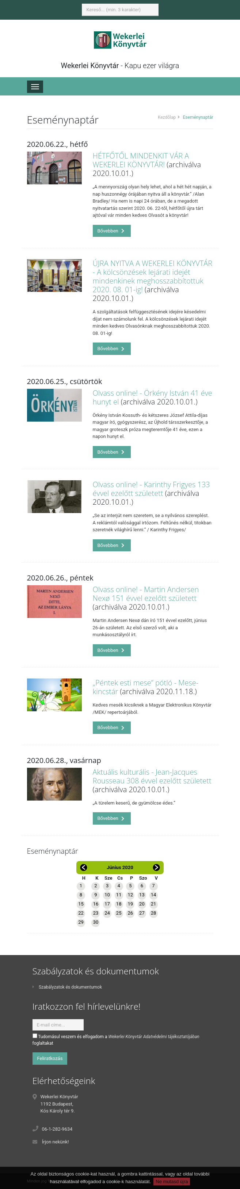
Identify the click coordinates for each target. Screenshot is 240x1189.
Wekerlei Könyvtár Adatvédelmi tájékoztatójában (153, 1036)
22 (81, 913)
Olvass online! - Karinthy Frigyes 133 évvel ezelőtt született (151, 489)
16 (96, 904)
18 (119, 904)
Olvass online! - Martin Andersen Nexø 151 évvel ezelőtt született (146, 593)
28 (153, 913)
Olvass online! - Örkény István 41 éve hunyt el (152, 397)
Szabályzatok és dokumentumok (67, 987)
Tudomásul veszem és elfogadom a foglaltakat (116, 1039)
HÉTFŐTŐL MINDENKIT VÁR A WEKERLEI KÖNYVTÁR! (141, 160)
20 (142, 904)
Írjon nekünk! (55, 1142)
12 (130, 894)
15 (81, 904)
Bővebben (111, 231)
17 (107, 904)
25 (119, 913)
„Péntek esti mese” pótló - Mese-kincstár (146, 687)
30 (96, 922)
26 (130, 913)
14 (153, 894)
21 (153, 904)
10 (107, 894)
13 (142, 894)
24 (107, 913)
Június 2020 (120, 867)
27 (142, 913)
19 (130, 904)
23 (96, 913)
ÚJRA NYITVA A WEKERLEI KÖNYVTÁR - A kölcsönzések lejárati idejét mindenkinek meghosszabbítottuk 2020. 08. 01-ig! (153, 276)
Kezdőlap (167, 117)
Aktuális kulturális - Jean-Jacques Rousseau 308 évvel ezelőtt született (152, 776)
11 (119, 894)
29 (81, 922)
